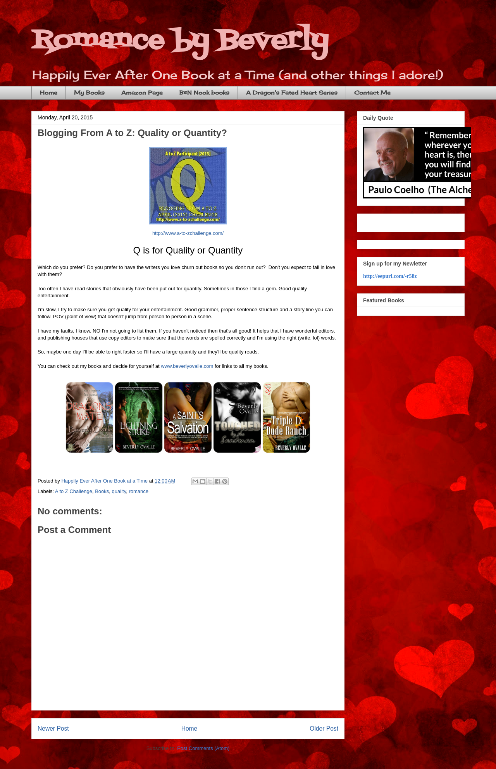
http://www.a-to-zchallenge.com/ (188, 233)
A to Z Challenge (73, 491)
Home (48, 92)
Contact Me (372, 92)
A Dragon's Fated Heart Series (292, 92)
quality (119, 491)
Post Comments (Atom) (203, 748)
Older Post (324, 728)
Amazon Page (142, 92)
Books (102, 491)
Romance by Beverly (179, 41)
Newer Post (53, 728)
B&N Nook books (204, 92)
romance (138, 491)
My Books (89, 92)
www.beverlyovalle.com (187, 366)
